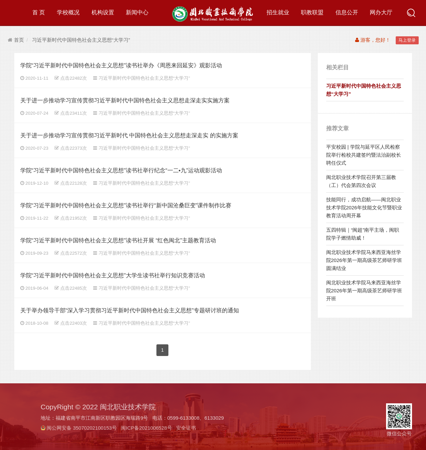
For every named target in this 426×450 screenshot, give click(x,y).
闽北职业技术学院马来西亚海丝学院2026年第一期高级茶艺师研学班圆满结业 (364, 260)
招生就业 (278, 12)
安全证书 (186, 428)
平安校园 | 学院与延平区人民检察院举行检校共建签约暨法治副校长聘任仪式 (363, 155)
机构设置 (103, 12)
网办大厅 (381, 12)
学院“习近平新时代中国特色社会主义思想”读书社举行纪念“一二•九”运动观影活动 (121, 170)
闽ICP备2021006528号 (146, 428)
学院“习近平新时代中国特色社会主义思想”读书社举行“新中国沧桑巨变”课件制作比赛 (126, 205)
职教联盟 (312, 12)
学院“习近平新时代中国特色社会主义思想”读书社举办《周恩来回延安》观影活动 (121, 65)
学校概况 (68, 12)
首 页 (38, 12)
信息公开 (346, 12)
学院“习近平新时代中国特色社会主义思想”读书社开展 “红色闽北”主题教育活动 (118, 240)
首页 (16, 40)
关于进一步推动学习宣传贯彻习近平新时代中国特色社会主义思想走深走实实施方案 (125, 100)
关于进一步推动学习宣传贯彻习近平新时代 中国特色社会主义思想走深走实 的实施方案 (129, 135)
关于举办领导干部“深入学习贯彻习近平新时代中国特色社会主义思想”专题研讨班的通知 (129, 310)
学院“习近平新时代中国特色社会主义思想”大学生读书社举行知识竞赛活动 (112, 275)
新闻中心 (137, 12)
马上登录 (407, 40)
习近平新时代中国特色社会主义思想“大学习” (81, 40)
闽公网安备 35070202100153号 (82, 428)
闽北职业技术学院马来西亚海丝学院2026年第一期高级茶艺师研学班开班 (364, 290)
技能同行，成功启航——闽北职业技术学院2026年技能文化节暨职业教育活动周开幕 (364, 207)
